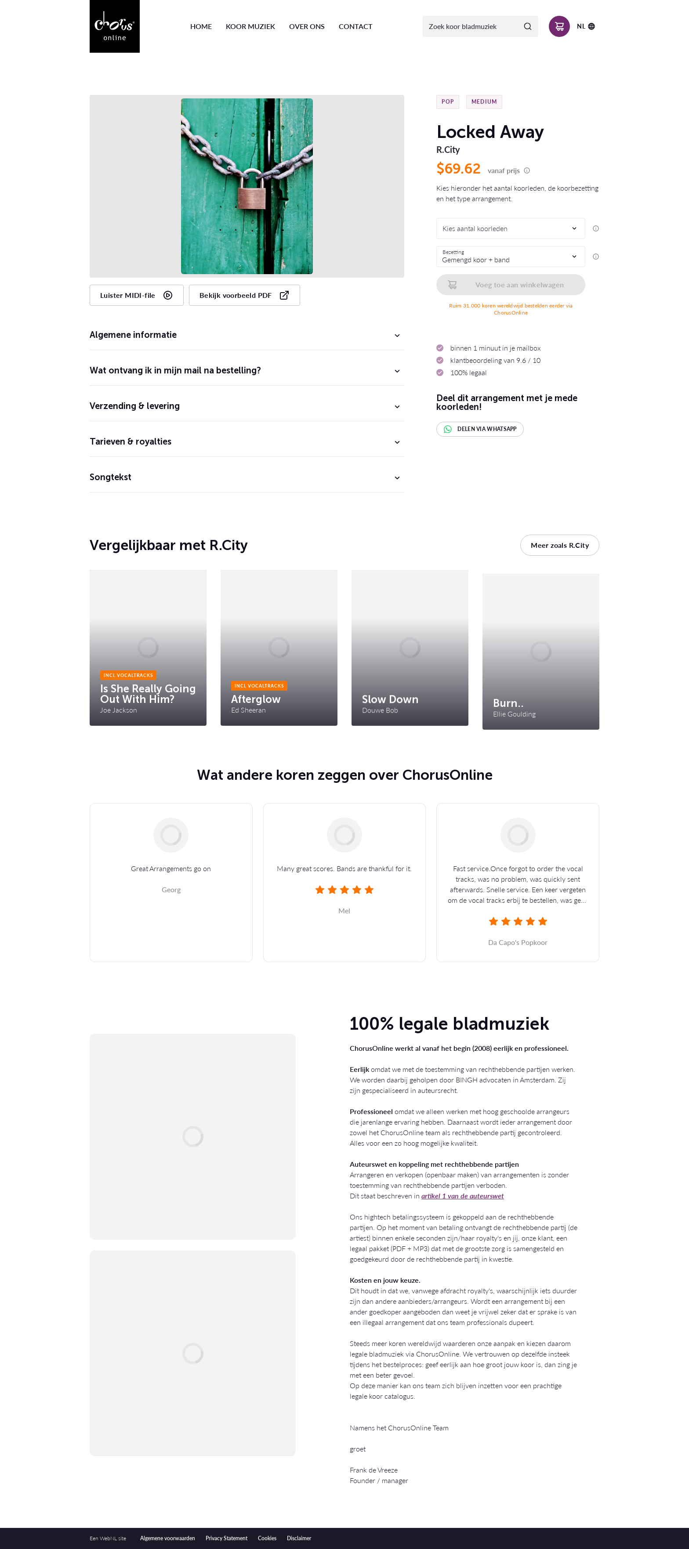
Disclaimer (299, 1538)
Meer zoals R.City (560, 545)
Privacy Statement (226, 1538)
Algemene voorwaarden (167, 1538)
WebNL (108, 1538)
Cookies (267, 1538)
